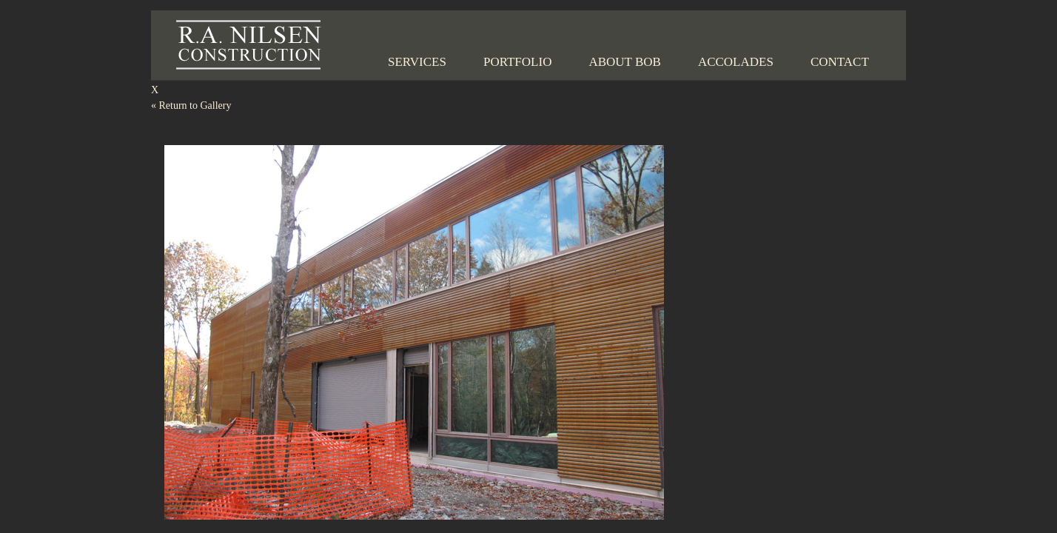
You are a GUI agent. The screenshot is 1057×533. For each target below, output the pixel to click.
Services (417, 62)
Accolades (736, 62)
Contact (840, 62)
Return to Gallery (191, 105)
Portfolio (517, 62)
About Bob (624, 62)
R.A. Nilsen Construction (248, 45)
